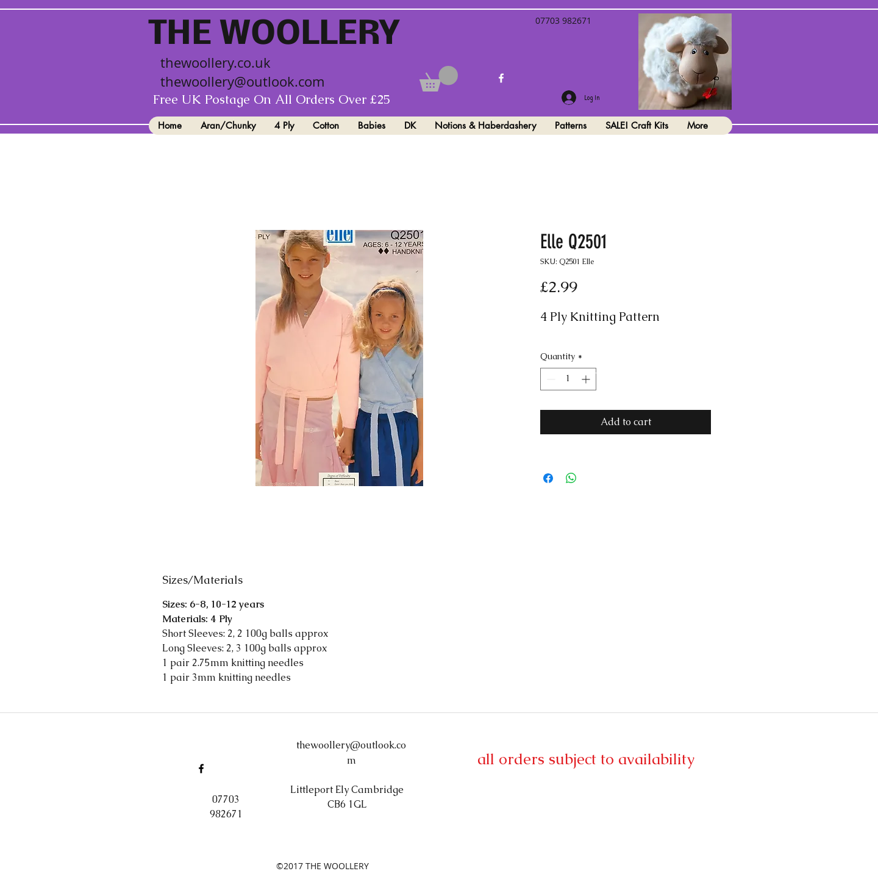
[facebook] (501, 78)
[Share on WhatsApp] (571, 478)
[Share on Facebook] (548, 478)
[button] (438, 78)
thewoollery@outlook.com (242, 81)
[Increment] (586, 379)
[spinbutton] (568, 379)
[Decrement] (549, 379)
